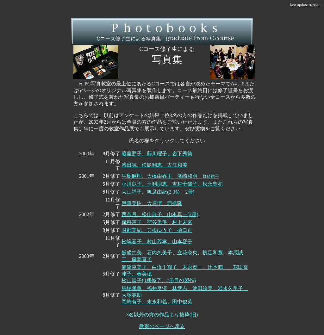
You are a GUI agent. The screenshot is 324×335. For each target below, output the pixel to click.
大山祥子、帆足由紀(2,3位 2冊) (158, 192)
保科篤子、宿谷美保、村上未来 (157, 222)
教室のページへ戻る (162, 326)
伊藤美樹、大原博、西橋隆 (152, 203)
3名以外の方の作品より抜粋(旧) (162, 314)
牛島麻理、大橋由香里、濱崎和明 (170, 176)
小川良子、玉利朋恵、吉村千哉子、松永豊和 (172, 184)
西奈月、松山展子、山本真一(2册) (160, 214)
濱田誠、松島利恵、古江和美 (154, 165)
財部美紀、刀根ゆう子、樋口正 (157, 230)
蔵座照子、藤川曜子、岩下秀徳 (157, 153)
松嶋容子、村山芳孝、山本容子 (157, 241)
